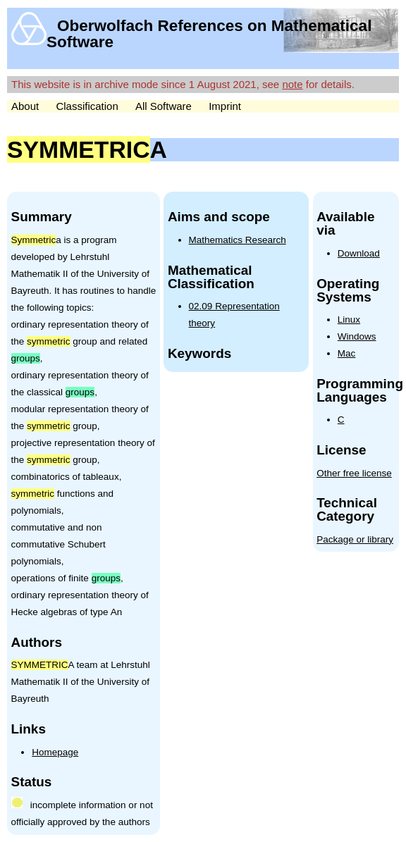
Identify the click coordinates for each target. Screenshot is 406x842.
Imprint (225, 106)
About (25, 106)
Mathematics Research (237, 240)
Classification (87, 106)
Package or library (354, 539)
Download (359, 253)
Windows (357, 336)
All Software (163, 106)
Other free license (354, 473)
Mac (347, 353)
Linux (349, 319)
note (292, 84)
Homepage (55, 752)
